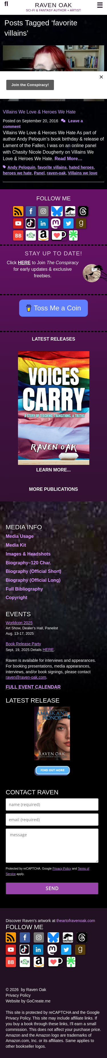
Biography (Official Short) (33, 571)
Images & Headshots (28, 554)
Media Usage (20, 536)
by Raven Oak (33, 989)
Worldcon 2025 (19, 622)
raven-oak (56, 173)
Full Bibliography (24, 589)
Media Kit (16, 545)
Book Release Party (23, 644)
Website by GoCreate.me (28, 1001)
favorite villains (52, 167)
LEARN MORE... (53, 469)
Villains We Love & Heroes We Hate (39, 111)
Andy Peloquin (21, 167)
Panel (39, 173)
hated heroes (81, 167)
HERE (24, 262)
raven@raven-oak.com (26, 677)
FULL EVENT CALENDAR (33, 687)
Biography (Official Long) (33, 580)
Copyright (16, 597)
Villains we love (82, 173)
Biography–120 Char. (28, 562)
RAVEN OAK (53, 5)
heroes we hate (17, 173)
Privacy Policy (62, 868)
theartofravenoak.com (75, 920)
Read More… (68, 158)
